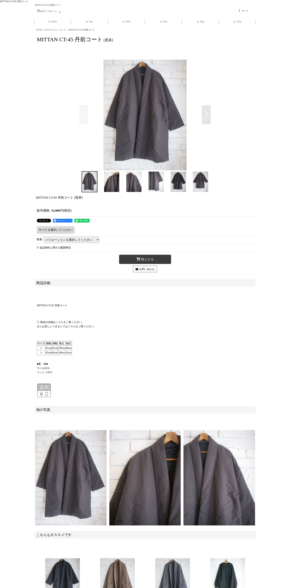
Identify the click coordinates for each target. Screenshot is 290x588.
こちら (72, 326)
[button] (83, 114)
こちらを (61, 322)
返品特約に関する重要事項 (54, 247)
